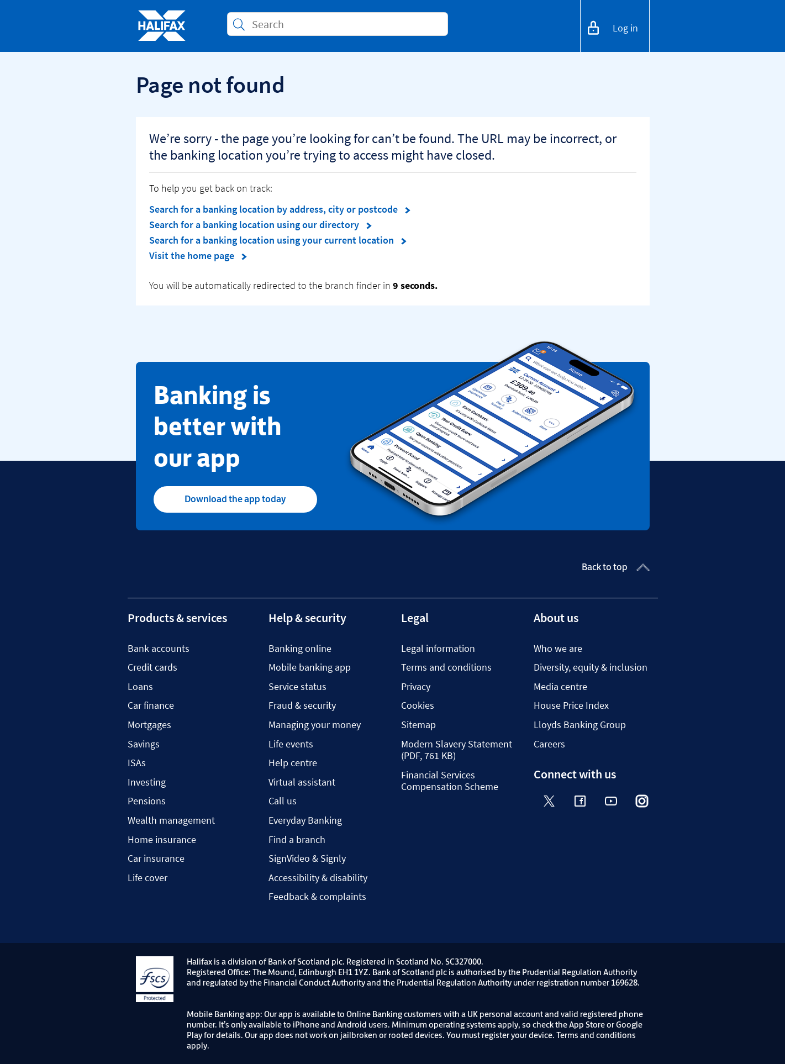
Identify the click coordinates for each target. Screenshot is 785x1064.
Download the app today (235, 499)
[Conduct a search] (345, 24)
